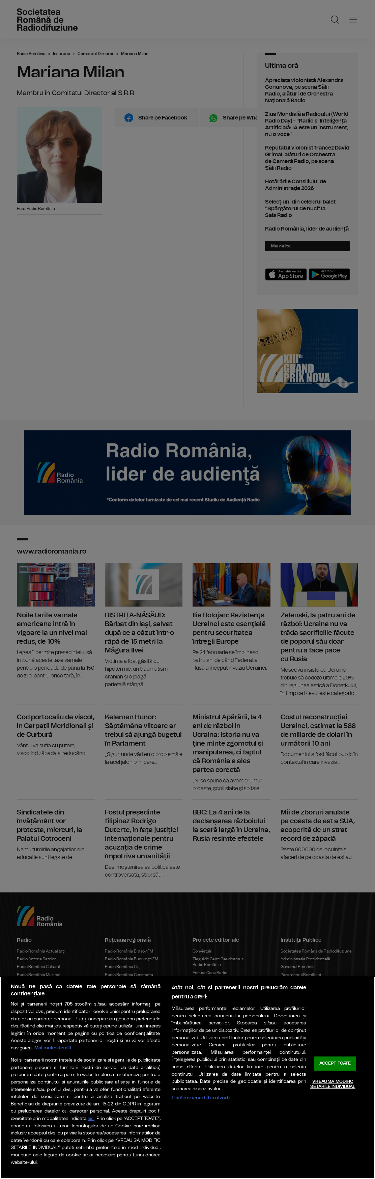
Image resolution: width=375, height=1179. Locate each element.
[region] (187, 1077)
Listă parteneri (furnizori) (201, 1097)
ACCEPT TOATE (335, 1063)
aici (91, 1119)
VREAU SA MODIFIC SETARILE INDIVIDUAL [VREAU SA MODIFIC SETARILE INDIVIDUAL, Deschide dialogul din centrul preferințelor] (332, 1084)
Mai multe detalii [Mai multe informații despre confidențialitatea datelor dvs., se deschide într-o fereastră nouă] (52, 1047)
